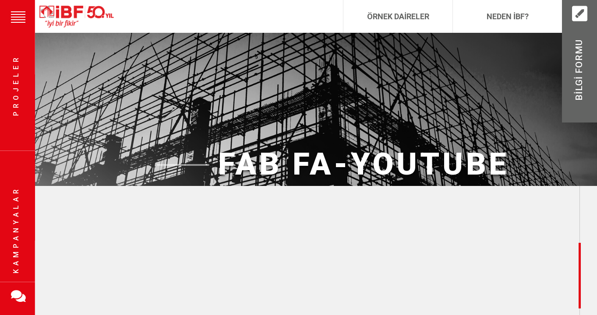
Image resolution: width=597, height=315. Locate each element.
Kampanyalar (16, 229)
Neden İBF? (508, 16)
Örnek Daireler (398, 16)
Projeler (16, 85)
